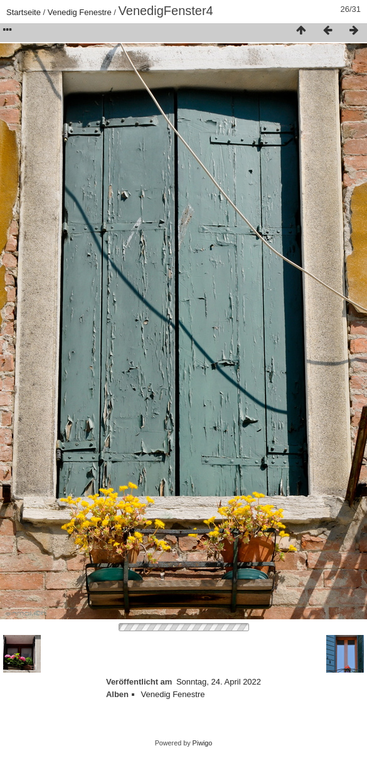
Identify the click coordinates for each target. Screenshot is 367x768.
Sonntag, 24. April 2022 (218, 681)
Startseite (23, 12)
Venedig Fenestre (80, 12)
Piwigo (203, 743)
